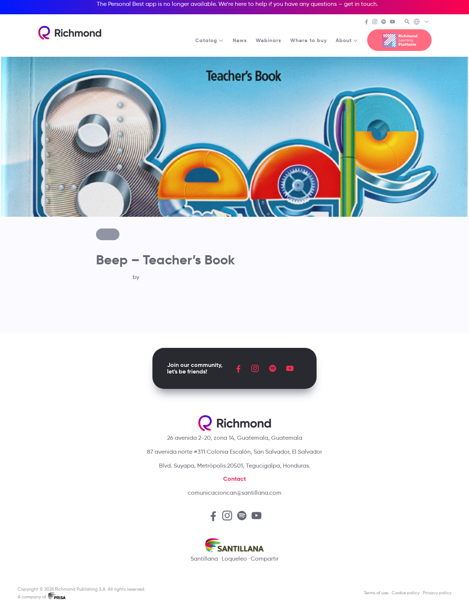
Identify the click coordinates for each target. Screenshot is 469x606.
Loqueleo (234, 558)
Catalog (209, 40)
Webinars (268, 40)
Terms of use (376, 592)
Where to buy (308, 40)
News (240, 40)
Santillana (204, 558)
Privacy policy (437, 592)
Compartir (264, 558)
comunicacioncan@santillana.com (234, 492)
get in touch (360, 3)
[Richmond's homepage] (69, 33)
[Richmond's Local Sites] (421, 22)
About (347, 40)
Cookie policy (406, 592)
